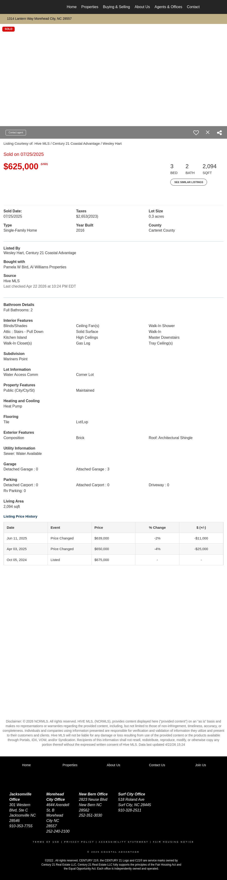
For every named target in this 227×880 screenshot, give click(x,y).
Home (72, 7)
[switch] (196, 132)
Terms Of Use (46, 842)
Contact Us (196, 7)
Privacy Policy (79, 842)
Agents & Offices (168, 7)
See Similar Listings (188, 182)
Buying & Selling (116, 7)
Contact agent (16, 132)
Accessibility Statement (123, 842)
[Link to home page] (28, 7)
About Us (142, 7)
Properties (89, 7)
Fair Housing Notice (173, 842)
